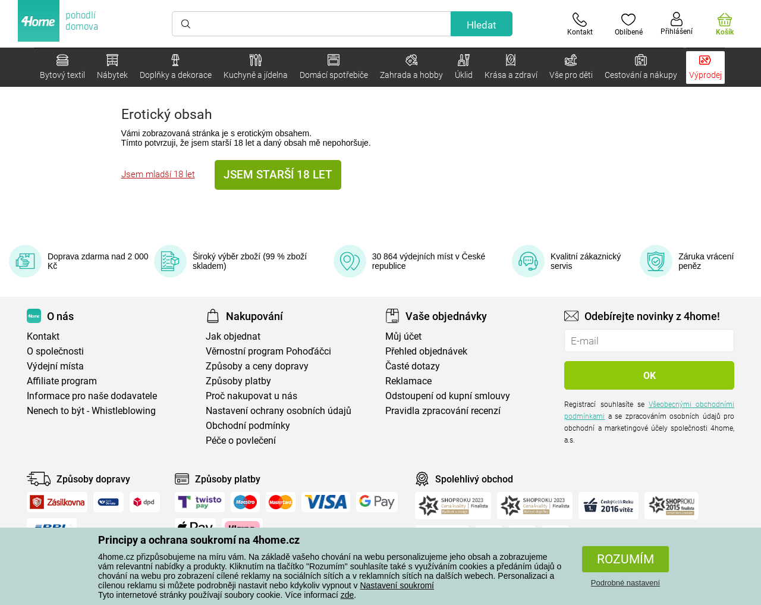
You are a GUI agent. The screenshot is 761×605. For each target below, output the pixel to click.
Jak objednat (233, 336)
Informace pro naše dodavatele (92, 395)
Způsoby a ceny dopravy (257, 366)
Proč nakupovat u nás (251, 395)
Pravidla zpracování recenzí (443, 410)
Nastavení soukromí (397, 585)
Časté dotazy (412, 366)
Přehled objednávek (426, 351)
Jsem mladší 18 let (158, 174)
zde (347, 595)
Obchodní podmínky (248, 425)
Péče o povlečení (241, 440)
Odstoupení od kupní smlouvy (447, 395)
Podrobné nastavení (625, 582)
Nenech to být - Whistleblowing (91, 410)
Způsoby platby (238, 381)
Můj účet (403, 336)
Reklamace (408, 381)
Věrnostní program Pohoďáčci (268, 351)
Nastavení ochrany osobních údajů (278, 410)
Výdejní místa (55, 366)
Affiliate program (62, 381)
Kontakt (43, 336)
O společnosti (55, 351)
